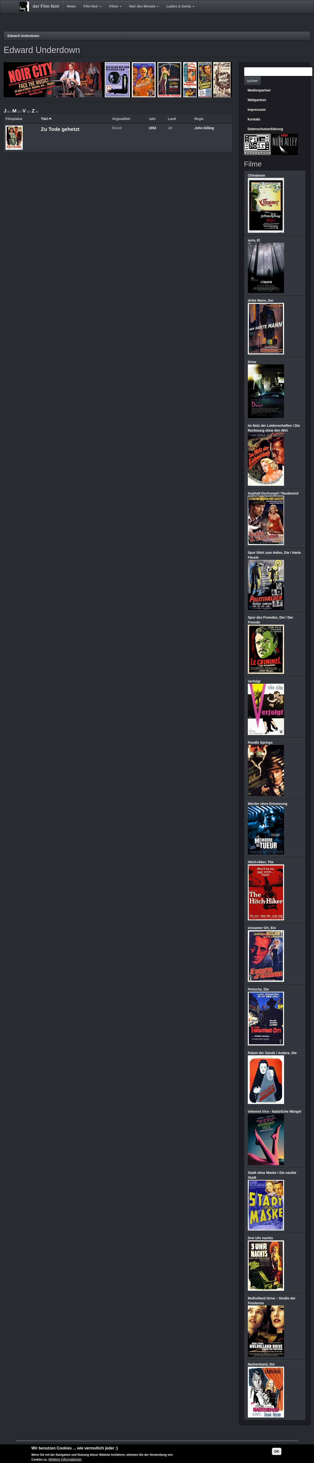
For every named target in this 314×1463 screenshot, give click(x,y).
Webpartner (257, 100)
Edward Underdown (23, 36)
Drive (252, 362)
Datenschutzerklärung (265, 129)
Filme (115, 6)
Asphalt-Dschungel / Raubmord (273, 493)
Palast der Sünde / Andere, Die (272, 1053)
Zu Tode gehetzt (60, 129)
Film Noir (93, 6)
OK (276, 1451)
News (71, 6)
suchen (252, 81)
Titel (46, 119)
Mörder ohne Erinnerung (267, 804)
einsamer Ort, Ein (262, 928)
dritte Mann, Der (261, 300)
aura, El (254, 240)
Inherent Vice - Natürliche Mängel (274, 1111)
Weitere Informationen (65, 1459)
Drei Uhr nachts (260, 1238)
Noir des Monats (144, 6)
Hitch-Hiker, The (261, 862)
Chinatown (256, 175)
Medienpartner (259, 90)
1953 (152, 128)
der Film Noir (46, 6)
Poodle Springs (260, 742)
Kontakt (254, 119)
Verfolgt (254, 681)
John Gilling (204, 128)
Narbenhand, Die (261, 1364)
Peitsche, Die (258, 989)
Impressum (257, 110)
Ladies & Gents (180, 6)
